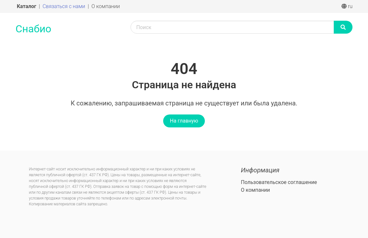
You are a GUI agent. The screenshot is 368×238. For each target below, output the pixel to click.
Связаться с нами (65, 6)
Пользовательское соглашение (279, 182)
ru (347, 6)
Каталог (27, 6)
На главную (184, 121)
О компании (105, 6)
